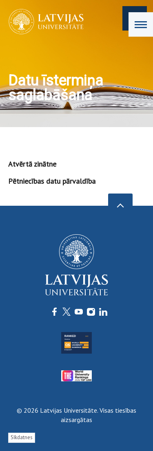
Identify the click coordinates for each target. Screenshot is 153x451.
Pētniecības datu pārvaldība (51, 181)
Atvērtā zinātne (32, 164)
